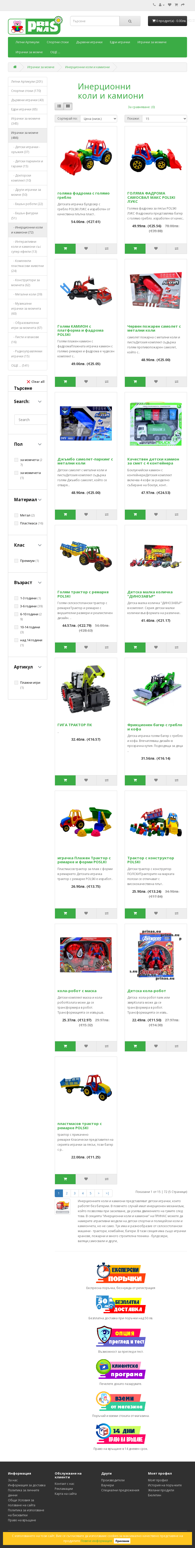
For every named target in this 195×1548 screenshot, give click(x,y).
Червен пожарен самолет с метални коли (154, 328)
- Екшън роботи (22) (27, 204)
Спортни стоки (58, 42)
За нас (13, 1480)
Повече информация (96, 1541)
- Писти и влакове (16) (25, 339)
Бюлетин (154, 1495)
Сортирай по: (67, 118)
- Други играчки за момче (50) (26, 192)
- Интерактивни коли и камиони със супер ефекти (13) (26, 246)
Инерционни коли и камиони (87, 67)
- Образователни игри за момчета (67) (26, 325)
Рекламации (64, 1489)
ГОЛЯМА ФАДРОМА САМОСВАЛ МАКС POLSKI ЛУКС (151, 197)
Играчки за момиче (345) (25, 121)
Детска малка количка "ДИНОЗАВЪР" (150, 594)
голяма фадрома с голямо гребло (83, 195)
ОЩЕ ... (55, 52)
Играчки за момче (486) (24, 135)
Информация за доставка (27, 1485)
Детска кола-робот (146, 990)
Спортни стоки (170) (26, 91)
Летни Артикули (27, 42)
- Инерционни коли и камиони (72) (27, 229)
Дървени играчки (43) (27, 100)
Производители (113, 1480)
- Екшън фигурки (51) (24, 215)
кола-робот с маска (77, 990)
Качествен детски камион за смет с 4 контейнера (153, 461)
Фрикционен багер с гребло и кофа (154, 726)
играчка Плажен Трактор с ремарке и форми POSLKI (84, 860)
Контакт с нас (64, 1484)
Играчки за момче (29, 52)
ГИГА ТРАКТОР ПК (74, 724)
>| (107, 1193)
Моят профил (158, 1480)
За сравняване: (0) (141, 107)
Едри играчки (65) (24, 109)
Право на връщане (22, 1520)
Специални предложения (120, 1490)
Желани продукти (161, 1490)
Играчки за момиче (152, 42)
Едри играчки (120, 42)
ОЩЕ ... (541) (20, 365)
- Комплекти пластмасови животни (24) (27, 266)
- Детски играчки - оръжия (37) (25, 149)
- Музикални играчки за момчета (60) (26, 308)
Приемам (122, 1541)
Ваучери (107, 1485)
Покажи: (133, 118)
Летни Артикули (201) (27, 81)
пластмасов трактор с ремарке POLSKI (79, 1125)
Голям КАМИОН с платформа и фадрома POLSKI (80, 330)
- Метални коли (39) (26, 294)
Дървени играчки (89, 42)
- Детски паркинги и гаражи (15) (27, 163)
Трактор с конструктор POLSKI (150, 860)
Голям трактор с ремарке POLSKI (83, 594)
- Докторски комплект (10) (21, 178)
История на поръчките (165, 1485)
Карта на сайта (66, 1494)
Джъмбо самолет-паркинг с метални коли (85, 461)
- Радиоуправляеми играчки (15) (26, 353)
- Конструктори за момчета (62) (25, 282)
